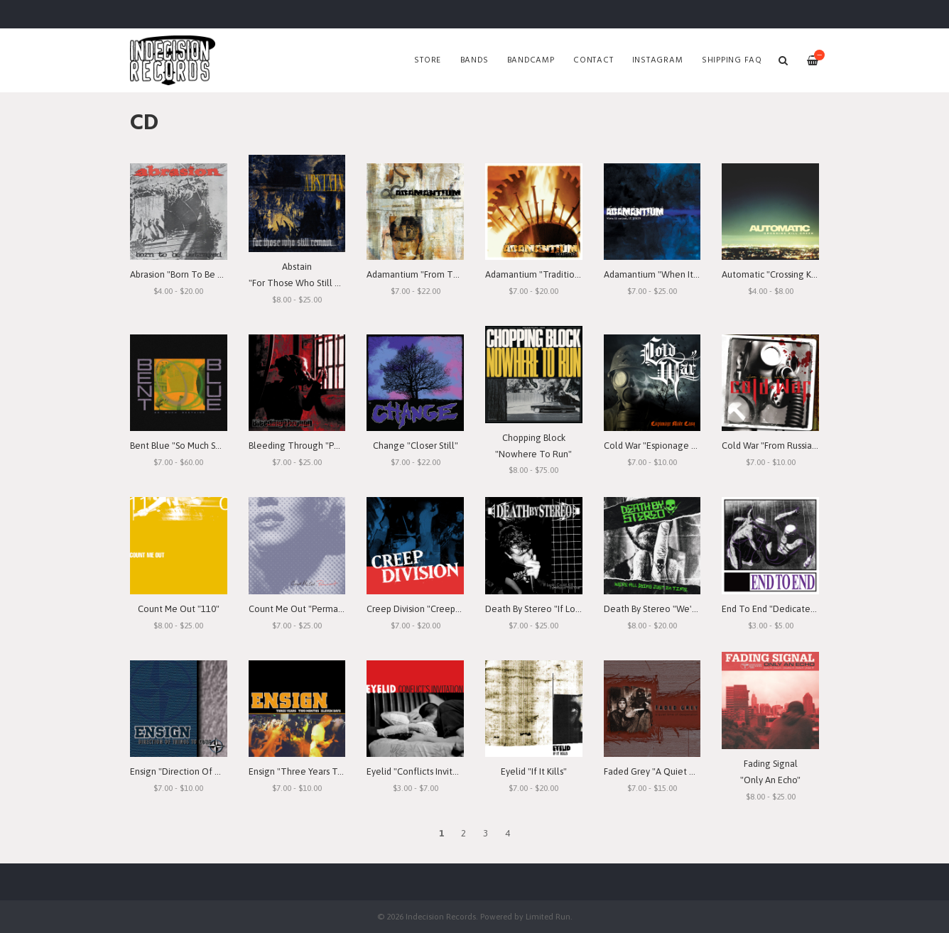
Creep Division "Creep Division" (429, 609)
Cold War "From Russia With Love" (790, 445)
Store (427, 60)
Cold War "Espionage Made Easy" (670, 445)
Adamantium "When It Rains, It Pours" (679, 274)
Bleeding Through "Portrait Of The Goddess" (340, 445)
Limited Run (548, 916)
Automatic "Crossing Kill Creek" (785, 274)
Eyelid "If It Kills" (534, 771)
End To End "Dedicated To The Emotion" (805, 609)
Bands (474, 60)
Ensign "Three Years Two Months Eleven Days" (343, 771)
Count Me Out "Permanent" (305, 609)
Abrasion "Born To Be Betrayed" (194, 274)
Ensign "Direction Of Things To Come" (208, 771)
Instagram (657, 60)
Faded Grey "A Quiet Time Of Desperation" (692, 771)
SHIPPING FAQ (732, 60)
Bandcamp (531, 60)
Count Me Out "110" (178, 609)
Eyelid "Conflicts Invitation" (422, 771)
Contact (593, 60)
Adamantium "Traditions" (536, 274)
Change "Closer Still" (415, 445)
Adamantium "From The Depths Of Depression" (463, 274)
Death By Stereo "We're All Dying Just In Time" (699, 609)
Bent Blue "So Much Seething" (190, 445)
